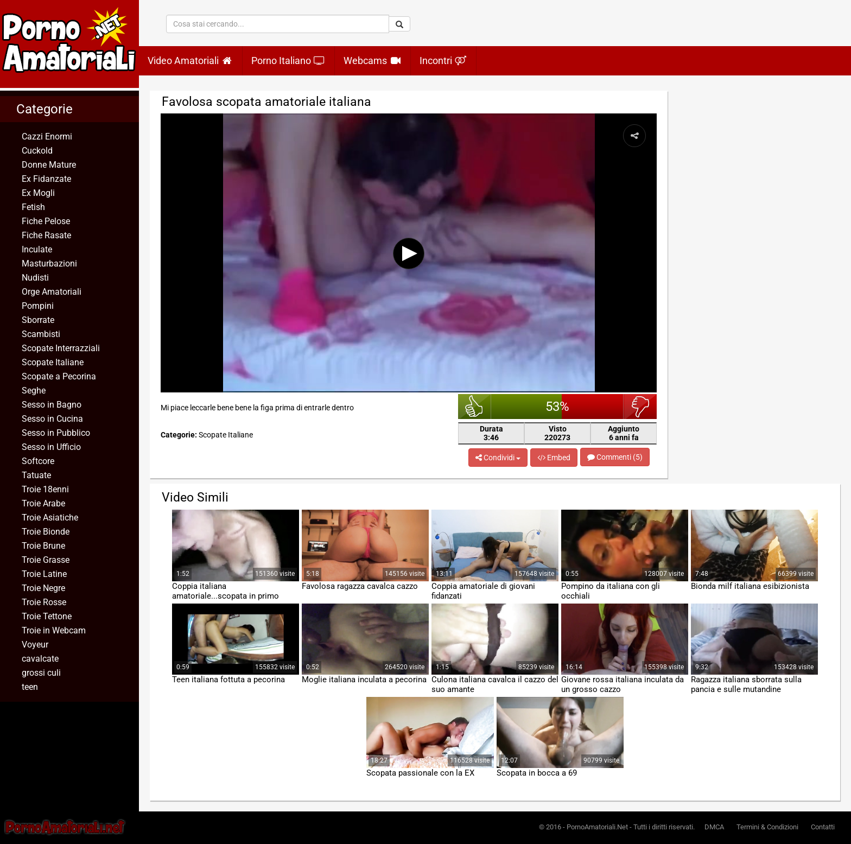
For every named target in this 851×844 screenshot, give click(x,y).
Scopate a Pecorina (59, 376)
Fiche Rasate (46, 235)
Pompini (38, 306)
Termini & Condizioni (767, 827)
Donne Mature (49, 165)
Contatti (823, 827)
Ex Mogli (38, 193)
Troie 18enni (45, 489)
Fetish (33, 207)
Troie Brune (43, 546)
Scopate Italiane (53, 362)
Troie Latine (44, 574)
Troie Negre (43, 588)
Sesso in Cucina (52, 419)
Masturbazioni (49, 263)
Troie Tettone (47, 616)
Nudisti (35, 277)
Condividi (497, 457)
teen (30, 687)
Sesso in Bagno (51, 404)
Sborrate (38, 320)
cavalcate (40, 658)
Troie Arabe (43, 503)
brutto (640, 406)
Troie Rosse (44, 602)
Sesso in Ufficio (51, 447)
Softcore (38, 461)
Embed (553, 457)
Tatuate (36, 475)
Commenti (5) (615, 457)
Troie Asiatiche (50, 517)
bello (474, 406)
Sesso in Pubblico (56, 433)
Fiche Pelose (46, 221)
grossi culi (41, 673)
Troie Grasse (45, 560)
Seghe (34, 390)
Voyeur (35, 644)
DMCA (714, 827)
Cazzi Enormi (47, 136)
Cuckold (37, 150)
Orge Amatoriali (51, 292)
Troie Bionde (45, 531)
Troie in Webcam (54, 630)
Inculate (37, 249)
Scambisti (41, 334)
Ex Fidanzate (46, 179)
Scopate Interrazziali (61, 348)
